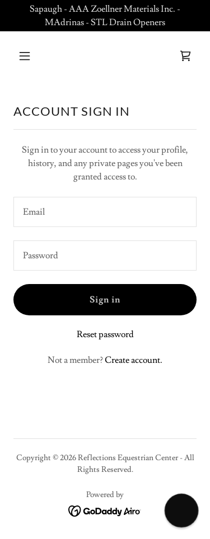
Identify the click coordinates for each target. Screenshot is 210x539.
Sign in (105, 299)
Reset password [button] (105, 334)
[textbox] (105, 212)
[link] (185, 56)
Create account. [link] (133, 360)
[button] (34, 56)
